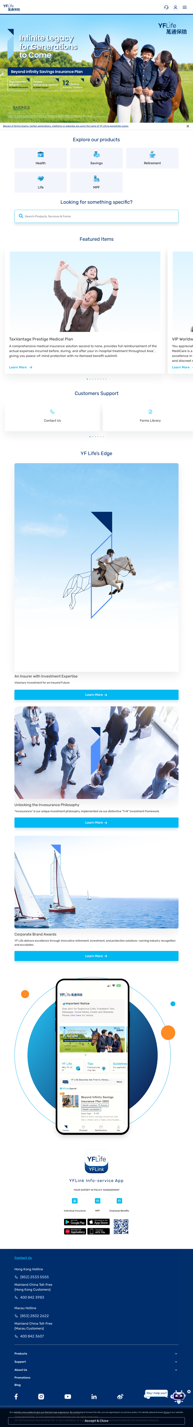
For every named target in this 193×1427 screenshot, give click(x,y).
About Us (20, 1370)
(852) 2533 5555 (34, 1277)
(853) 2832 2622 (34, 1316)
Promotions (22, 1377)
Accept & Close (96, 1421)
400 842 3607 (32, 1336)
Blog (17, 1385)
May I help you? (157, 1393)
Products (20, 1353)
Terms (166, 1412)
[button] (93, 120)
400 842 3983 (32, 1297)
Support (20, 1362)
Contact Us (23, 1258)
